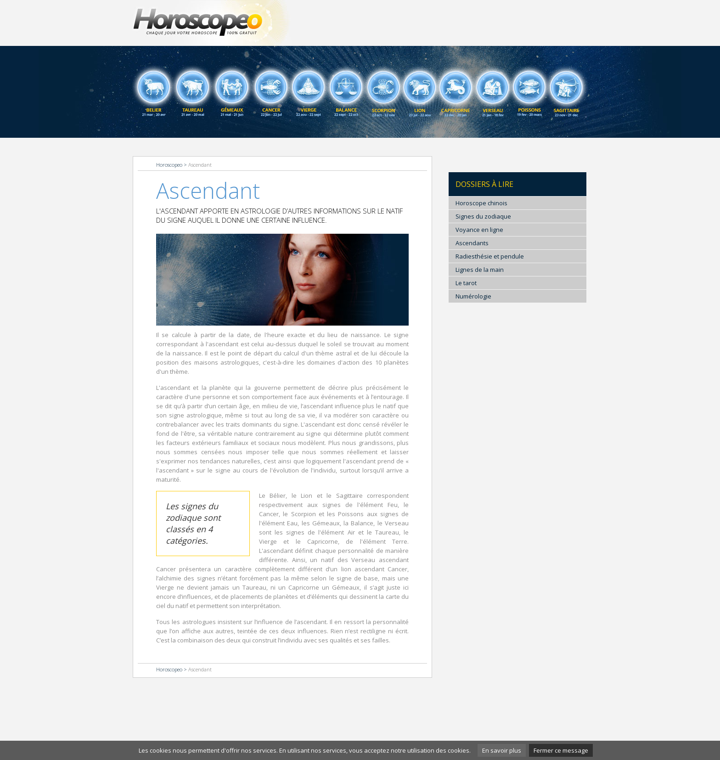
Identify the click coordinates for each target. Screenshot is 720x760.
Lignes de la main (480, 269)
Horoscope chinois (481, 203)
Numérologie (473, 296)
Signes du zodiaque (483, 216)
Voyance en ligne (479, 229)
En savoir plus (501, 750)
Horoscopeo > (172, 164)
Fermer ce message (561, 750)
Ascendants (472, 243)
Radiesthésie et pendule (490, 256)
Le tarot (466, 283)
